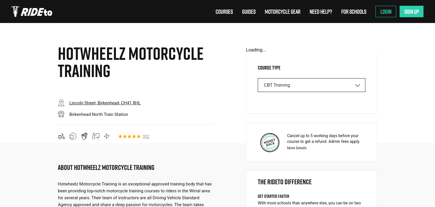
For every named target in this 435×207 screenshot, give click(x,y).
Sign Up (411, 11)
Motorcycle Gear (282, 11)
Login (385, 11)
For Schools (353, 11)
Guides (248, 11)
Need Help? (321, 11)
